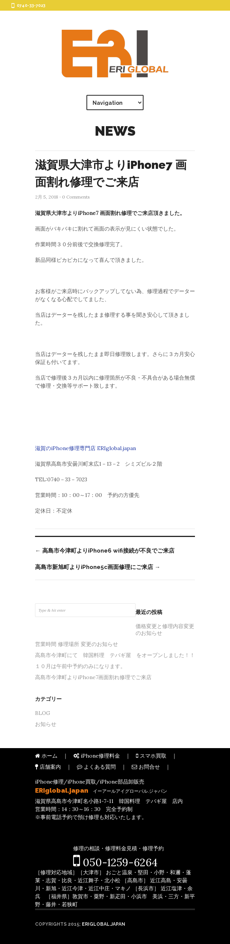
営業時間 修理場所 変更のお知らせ (76, 644)
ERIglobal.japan (103, 924)
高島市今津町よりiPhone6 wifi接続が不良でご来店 (104, 550)
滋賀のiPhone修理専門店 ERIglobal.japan (85, 448)
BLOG (42, 713)
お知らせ (45, 724)
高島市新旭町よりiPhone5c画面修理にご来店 (97, 567)
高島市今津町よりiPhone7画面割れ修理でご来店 (93, 677)
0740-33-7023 (31, 5)
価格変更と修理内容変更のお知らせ (165, 629)
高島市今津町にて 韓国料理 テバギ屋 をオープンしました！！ (115, 655)
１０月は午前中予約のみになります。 (80, 666)
